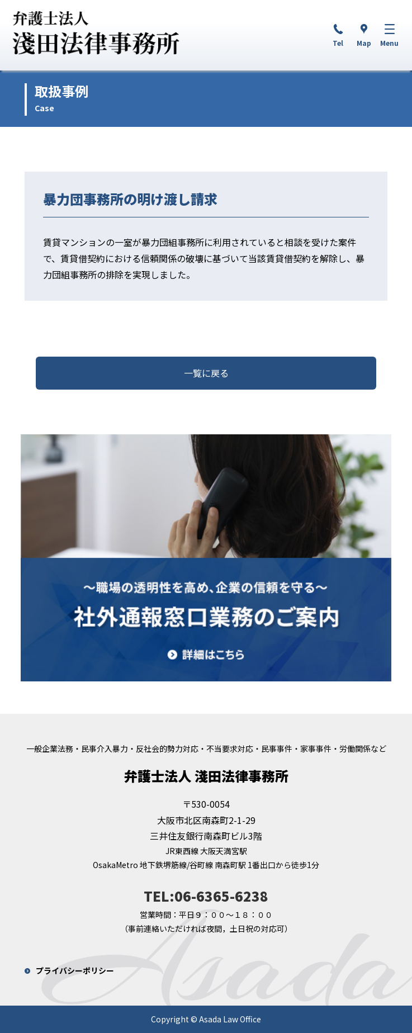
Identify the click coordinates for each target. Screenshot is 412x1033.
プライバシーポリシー (75, 970)
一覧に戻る (206, 373)
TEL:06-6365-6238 (206, 896)
